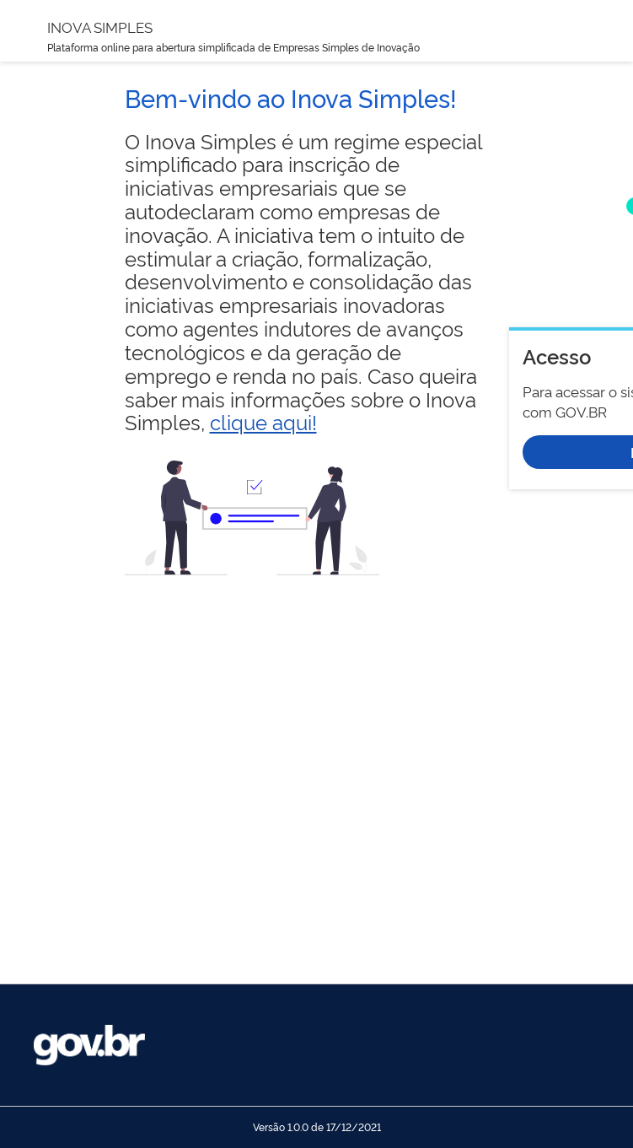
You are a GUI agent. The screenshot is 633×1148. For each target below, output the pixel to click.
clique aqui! (263, 421)
